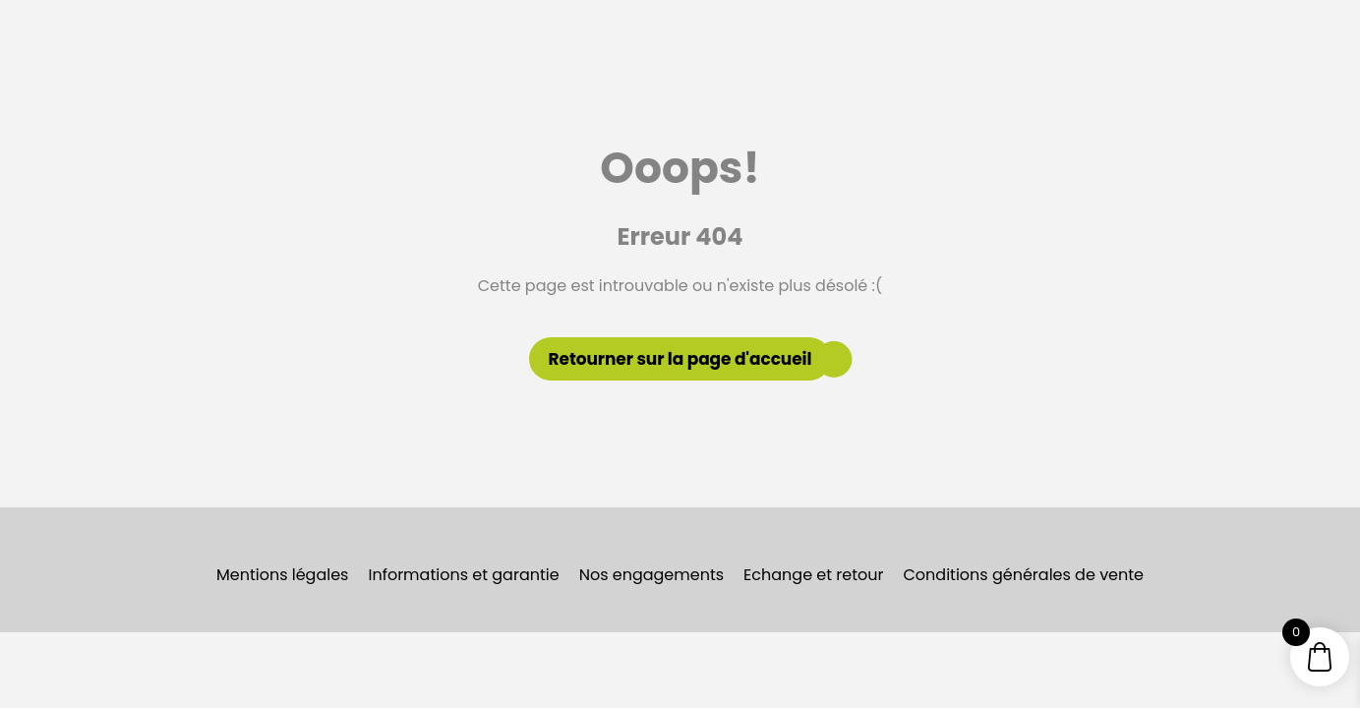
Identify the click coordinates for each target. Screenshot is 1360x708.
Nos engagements (651, 574)
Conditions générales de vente (1024, 574)
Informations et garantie (463, 574)
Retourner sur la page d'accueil (680, 359)
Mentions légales (282, 574)
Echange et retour (813, 574)
